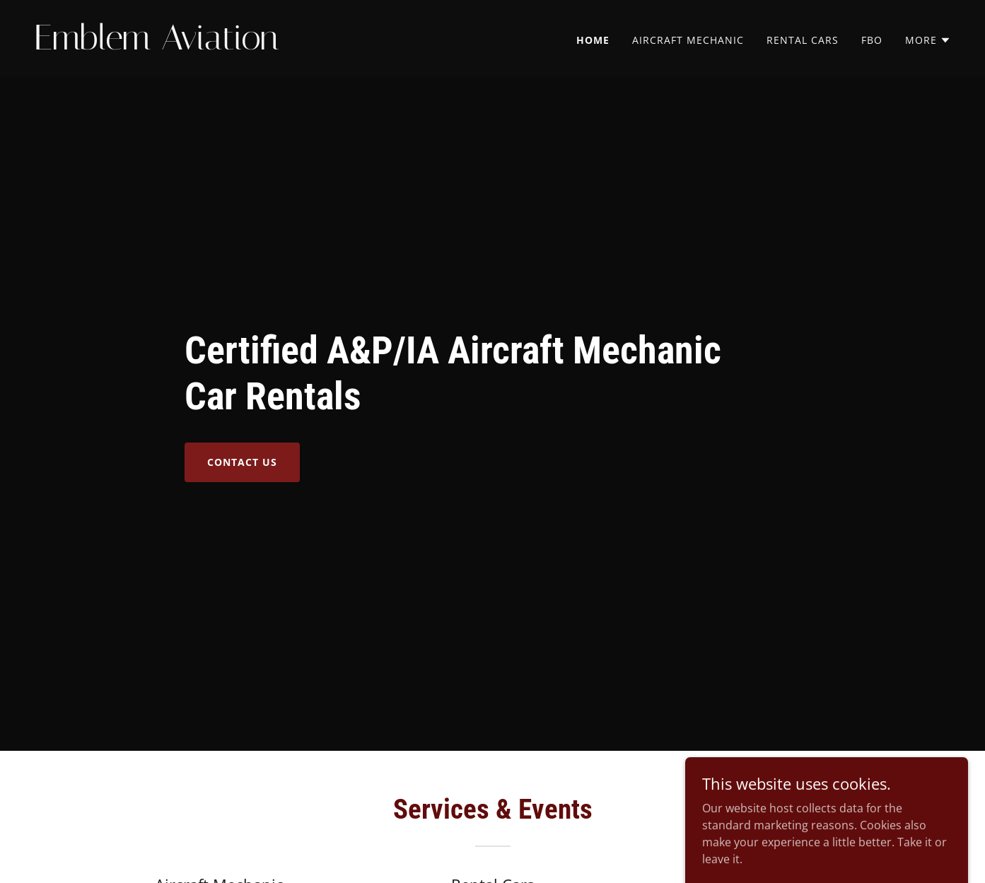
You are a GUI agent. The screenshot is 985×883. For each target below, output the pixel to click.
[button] (928, 40)
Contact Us (242, 462)
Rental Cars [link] (803, 40)
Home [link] (593, 40)
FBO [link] (871, 40)
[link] (258, 45)
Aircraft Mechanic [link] (688, 40)
